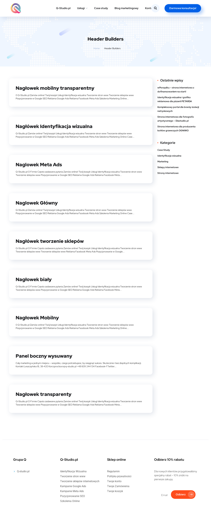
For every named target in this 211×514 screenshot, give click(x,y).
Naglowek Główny (37, 202)
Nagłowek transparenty (44, 393)
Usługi (81, 8)
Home (96, 48)
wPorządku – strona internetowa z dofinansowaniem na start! (175, 89)
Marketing (162, 161)
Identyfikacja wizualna (169, 155)
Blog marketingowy (126, 8)
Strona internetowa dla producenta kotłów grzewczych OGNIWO (176, 128)
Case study (101, 8)
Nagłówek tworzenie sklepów (51, 240)
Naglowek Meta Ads (39, 164)
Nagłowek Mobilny (38, 317)
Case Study (163, 149)
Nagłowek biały (34, 278)
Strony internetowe (168, 173)
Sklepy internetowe (168, 167)
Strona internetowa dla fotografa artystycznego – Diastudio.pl (175, 118)
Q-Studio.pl (63, 8)
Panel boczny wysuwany (45, 355)
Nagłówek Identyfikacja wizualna (55, 126)
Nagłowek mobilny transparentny (56, 88)
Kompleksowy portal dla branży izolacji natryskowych (178, 109)
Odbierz (184, 493)
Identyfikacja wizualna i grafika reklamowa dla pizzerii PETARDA (174, 99)
